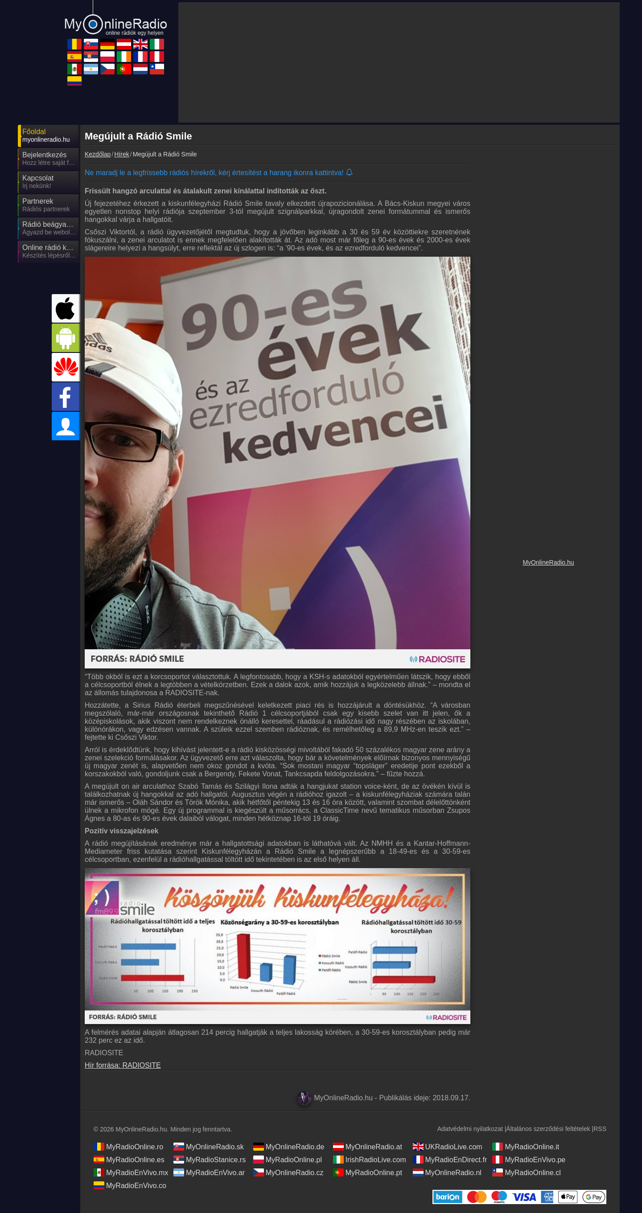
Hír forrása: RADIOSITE (123, 1065)
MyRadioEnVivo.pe (528, 1160)
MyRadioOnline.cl (526, 1172)
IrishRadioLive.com (369, 1160)
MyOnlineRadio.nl (447, 1172)
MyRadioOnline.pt (367, 1172)
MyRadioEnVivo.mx (131, 1172)
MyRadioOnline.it (525, 1147)
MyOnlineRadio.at (367, 1147)
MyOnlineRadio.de (289, 1147)
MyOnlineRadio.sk (208, 1147)
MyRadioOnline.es (129, 1160)
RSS (599, 1128)
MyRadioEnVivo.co (130, 1185)
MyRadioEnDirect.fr (450, 1160)
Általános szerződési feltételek (548, 1128)
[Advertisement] (548, 300)
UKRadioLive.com (447, 1147)
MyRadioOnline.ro (128, 1147)
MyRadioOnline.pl (287, 1160)
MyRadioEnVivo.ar (209, 1172)
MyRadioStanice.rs (209, 1160)
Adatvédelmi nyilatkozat (470, 1128)
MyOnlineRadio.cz (288, 1172)
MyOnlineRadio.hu (548, 562)
